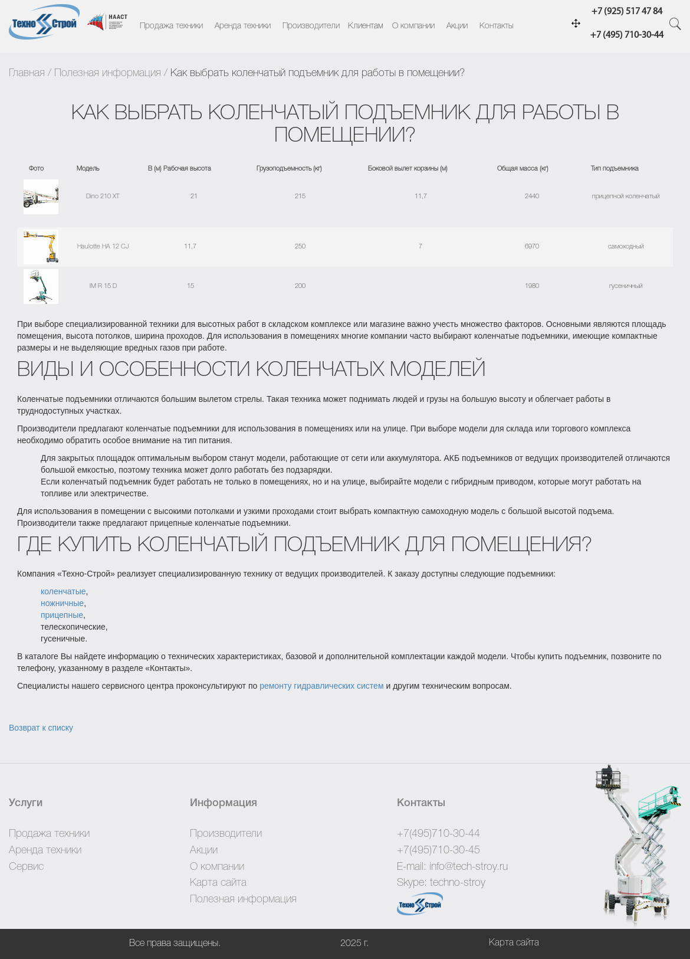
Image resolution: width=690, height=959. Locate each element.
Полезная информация (107, 73)
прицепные (62, 615)
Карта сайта (218, 883)
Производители (311, 26)
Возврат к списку (41, 727)
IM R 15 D (103, 286)
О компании (413, 26)
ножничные (62, 603)
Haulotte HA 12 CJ (103, 247)
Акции (457, 26)
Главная (27, 73)
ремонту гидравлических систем (321, 685)
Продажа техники (171, 26)
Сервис (26, 867)
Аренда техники (243, 26)
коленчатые (63, 591)
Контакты (496, 26)
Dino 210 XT (103, 196)
